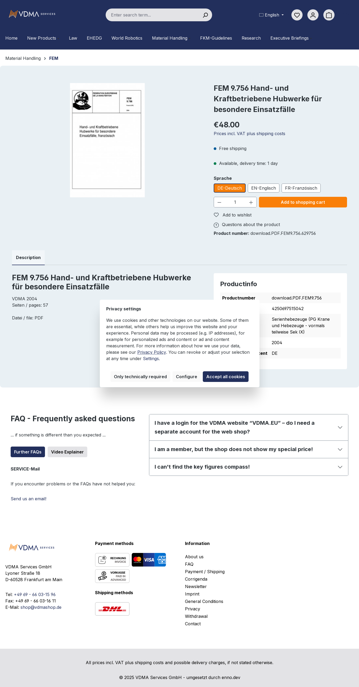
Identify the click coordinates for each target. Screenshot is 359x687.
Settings (151, 358)
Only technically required (140, 376)
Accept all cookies (225, 376)
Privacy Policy (151, 352)
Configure (186, 376)
